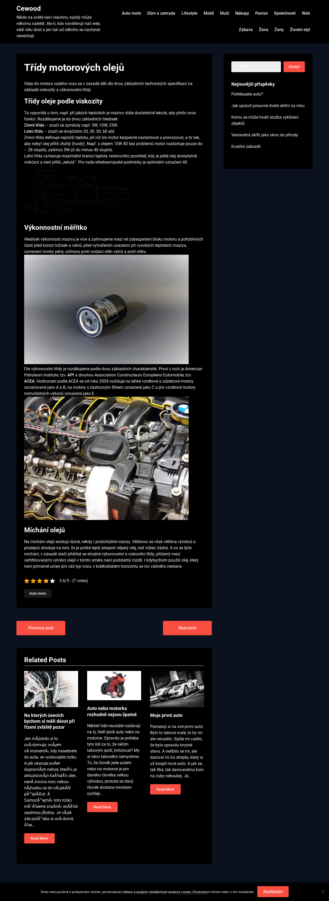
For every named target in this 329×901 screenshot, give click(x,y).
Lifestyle (189, 13)
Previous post (40, 627)
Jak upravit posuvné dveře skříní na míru (268, 105)
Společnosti (285, 13)
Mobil (209, 13)
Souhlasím (273, 891)
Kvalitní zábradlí (246, 146)
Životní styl (300, 29)
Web (306, 13)
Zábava (246, 29)
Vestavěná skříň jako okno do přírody (264, 134)
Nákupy (242, 13)
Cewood (28, 8)
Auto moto (131, 13)
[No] (322, 891)
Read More (39, 838)
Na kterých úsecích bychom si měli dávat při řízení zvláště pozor (49, 721)
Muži (224, 13)
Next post (187, 627)
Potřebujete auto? (247, 94)
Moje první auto (166, 715)
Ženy (279, 29)
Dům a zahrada (161, 13)
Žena (263, 29)
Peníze (261, 13)
